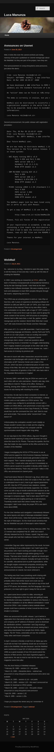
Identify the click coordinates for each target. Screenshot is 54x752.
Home (7, 35)
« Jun (13, 737)
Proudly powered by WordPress (27, 747)
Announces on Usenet (18, 45)
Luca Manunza (14, 15)
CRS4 (35, 280)
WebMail (9, 259)
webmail (31, 707)
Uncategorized (16, 249)
